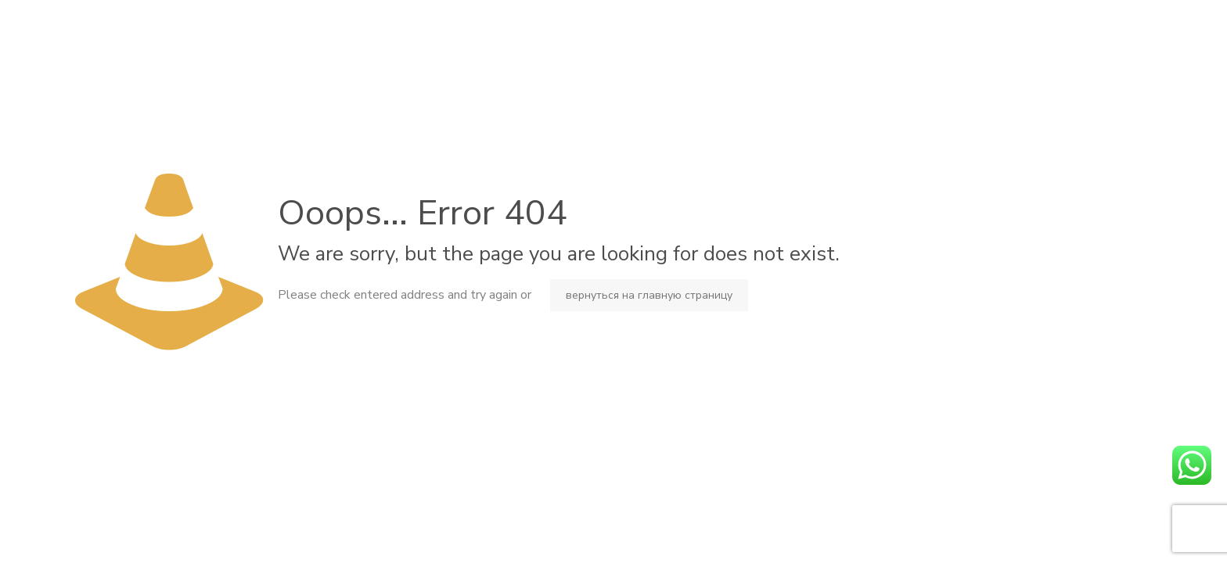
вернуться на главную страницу (649, 295)
